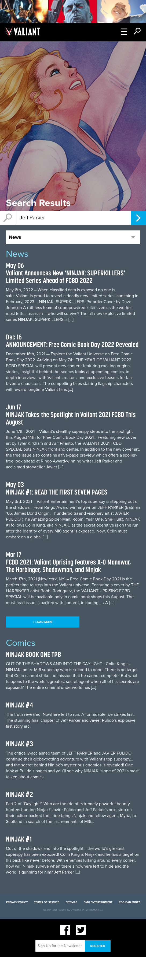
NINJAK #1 (19, 839)
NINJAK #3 (19, 743)
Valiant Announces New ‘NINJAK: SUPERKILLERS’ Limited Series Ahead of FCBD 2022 (65, 277)
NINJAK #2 (19, 794)
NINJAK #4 (19, 705)
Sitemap (71, 902)
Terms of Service (46, 902)
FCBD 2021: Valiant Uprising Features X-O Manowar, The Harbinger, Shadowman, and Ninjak (68, 566)
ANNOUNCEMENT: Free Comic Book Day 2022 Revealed (72, 344)
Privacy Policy (17, 902)
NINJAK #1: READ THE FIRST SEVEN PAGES (56, 492)
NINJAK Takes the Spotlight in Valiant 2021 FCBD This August (71, 418)
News (15, 237)
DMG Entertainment (98, 902)
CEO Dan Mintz (129, 902)
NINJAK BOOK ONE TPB (33, 654)
